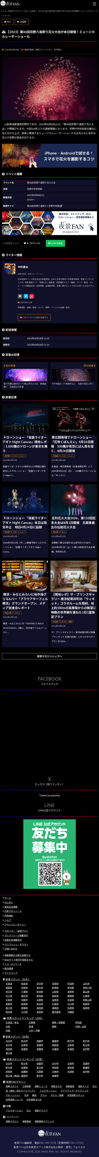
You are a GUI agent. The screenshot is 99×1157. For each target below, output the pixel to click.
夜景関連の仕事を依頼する (17, 955)
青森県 (24, 983)
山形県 (86, 983)
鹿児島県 (56, 1012)
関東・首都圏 (58, 1022)
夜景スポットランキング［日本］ (25, 1018)
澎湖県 (70, 1049)
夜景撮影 (70, 1086)
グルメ (43, 1095)
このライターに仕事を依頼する (34, 317)
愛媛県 (24, 1008)
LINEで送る (55, 243)
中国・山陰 (80, 1026)
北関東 (32, 1022)
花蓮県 (55, 1049)
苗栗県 (24, 1049)
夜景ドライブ (41, 1110)
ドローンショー (13, 1095)
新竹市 (70, 1041)
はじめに (8, 902)
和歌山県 (87, 1000)
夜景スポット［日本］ (18, 979)
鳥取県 (9, 1004)
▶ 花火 (7, 21)
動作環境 (8, 968)
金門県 (86, 1049)
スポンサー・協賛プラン (16, 931)
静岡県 (70, 996)
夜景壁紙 (26, 1121)
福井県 (24, 996)
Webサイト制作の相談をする (18, 959)
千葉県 (24, 991)
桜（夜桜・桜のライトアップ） (21, 1090)
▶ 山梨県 (21, 21)
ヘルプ (7, 920)
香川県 (9, 1008)
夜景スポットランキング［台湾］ (25, 1059)
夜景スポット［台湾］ (18, 1036)
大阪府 (9, 1000)
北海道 (9, 983)
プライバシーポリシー (15, 924)
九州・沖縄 (34, 1030)
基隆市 (55, 1041)
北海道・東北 (12, 1022)
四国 (8, 1030)
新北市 (24, 1041)
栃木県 (40, 987)
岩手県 (40, 983)
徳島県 (86, 1004)
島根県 (24, 1004)
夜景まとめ (56, 1086)
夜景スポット (12, 1086)
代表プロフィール (13, 911)
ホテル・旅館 (57, 1095)
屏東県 (55, 1045)
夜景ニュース (41, 1086)
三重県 (86, 996)
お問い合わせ (10, 948)
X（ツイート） (32, 243)
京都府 (24, 1000)
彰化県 (86, 1045)
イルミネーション (48, 1090)
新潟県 (40, 991)
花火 (95, 1086)
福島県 (9, 987)
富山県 (86, 991)
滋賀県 (55, 1000)
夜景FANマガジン (16, 1081)
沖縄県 (70, 1012)
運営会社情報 (10, 907)
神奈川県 (87, 987)
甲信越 (78, 1022)
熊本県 (9, 1012)
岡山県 (40, 1004)
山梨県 (55, 991)
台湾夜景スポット (75, 1095)
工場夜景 (26, 1086)
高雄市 (40, 1045)
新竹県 (86, 1041)
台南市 (24, 1045)
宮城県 (55, 983)
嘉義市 (55, 1075)
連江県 (9, 1053)
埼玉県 (9, 991)
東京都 (70, 987)
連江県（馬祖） (13, 1075)
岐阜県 (55, 996)
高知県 (40, 1008)
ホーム (7, 898)
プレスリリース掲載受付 (16, 935)
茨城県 (24, 987)
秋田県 (70, 983)
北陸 (8, 1026)
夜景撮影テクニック (44, 1121)
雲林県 (70, 1067)
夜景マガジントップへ (49, 656)
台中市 (9, 1045)
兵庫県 (40, 1000)
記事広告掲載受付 (13, 940)
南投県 (9, 1049)
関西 (54, 1026)
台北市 (9, 1041)
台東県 (70, 1045)
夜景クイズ (83, 1086)
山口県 (70, 1004)
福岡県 (55, 1008)
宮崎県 (40, 1012)
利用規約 (8, 915)
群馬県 (55, 987)
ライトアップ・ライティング (74, 1090)
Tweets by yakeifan (49, 795)
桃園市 (40, 1041)
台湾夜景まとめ (34, 1099)
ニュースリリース (12, 964)
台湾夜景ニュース (14, 1099)
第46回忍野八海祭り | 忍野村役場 (44, 206)
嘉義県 (86, 1067)
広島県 (55, 1004)
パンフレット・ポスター (16, 944)
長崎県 (86, 1008)
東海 (31, 1026)
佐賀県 (70, 1008)
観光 (34, 1095)
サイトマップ (10, 973)
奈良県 (70, 1000)
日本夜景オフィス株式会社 (41, 1147)
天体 (26, 1095)
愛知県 (40, 996)
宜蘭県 (40, 1049)
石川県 (9, 996)
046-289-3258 (47, 1143)
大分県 (24, 1012)
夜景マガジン (12, 1121)
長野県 (70, 991)
